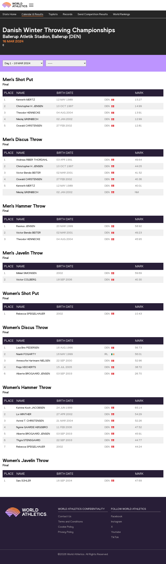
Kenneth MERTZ (25, 99)
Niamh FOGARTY (26, 354)
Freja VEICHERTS (26, 367)
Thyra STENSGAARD (28, 440)
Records (67, 14)
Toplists (53, 14)
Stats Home (9, 14)
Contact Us (64, 516)
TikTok (115, 537)
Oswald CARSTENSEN (29, 125)
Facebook (116, 516)
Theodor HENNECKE (28, 112)
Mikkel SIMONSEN (26, 273)
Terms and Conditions (70, 521)
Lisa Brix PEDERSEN (27, 347)
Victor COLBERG (26, 279)
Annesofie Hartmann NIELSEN (33, 360)
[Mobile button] (31, 5)
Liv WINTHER (23, 414)
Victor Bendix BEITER (28, 172)
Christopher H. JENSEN (29, 106)
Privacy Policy (65, 531)
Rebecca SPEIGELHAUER (30, 313)
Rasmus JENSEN (25, 226)
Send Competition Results (93, 14)
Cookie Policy (66, 526)
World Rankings (121, 14)
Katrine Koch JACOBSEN (30, 407)
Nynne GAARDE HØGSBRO (32, 427)
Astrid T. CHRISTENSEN (30, 420)
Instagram (116, 521)
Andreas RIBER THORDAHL (32, 159)
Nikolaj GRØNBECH (27, 119)
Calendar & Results (32, 14)
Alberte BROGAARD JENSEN (33, 373)
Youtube (116, 531)
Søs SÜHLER (23, 480)
